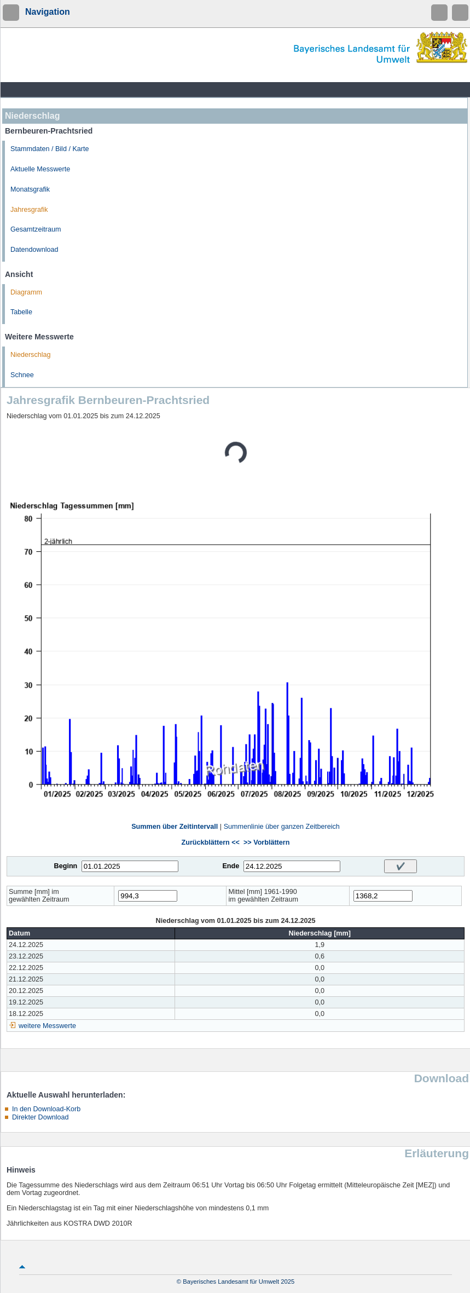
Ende (230, 866)
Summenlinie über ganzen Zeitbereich (282, 826)
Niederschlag (30, 355)
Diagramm (26, 292)
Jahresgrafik (29, 209)
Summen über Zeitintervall (174, 826)
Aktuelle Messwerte (40, 169)
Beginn (66, 866)
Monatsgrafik (30, 189)
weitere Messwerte (47, 1026)
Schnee (22, 375)
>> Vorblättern (266, 842)
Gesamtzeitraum (35, 229)
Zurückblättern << (211, 842)
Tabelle (21, 312)
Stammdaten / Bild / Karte (49, 149)
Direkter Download (40, 1117)
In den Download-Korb (46, 1109)
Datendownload (34, 249)
